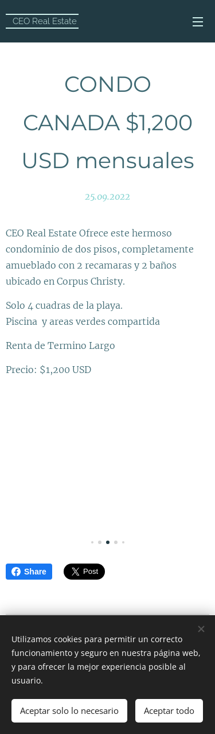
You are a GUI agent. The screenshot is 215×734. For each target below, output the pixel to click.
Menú (198, 21)
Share (28, 571)
